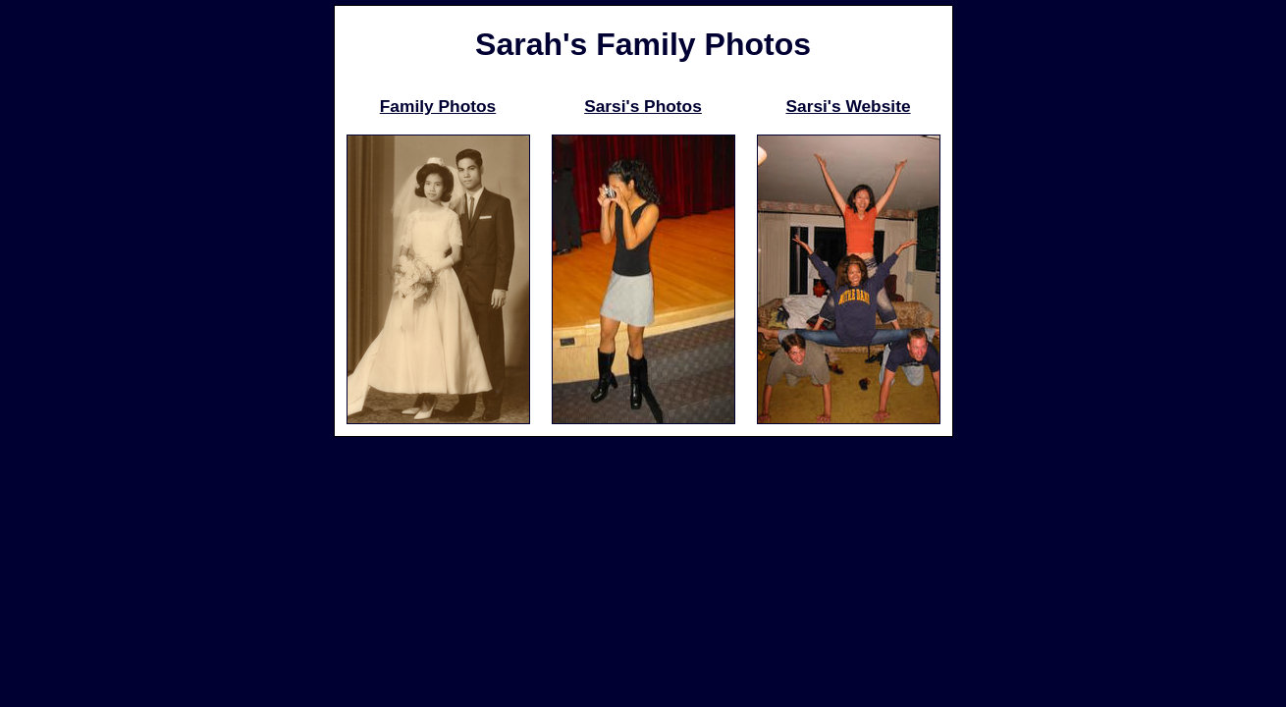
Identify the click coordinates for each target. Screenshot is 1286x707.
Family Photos (438, 106)
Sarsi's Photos (643, 106)
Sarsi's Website (847, 106)
